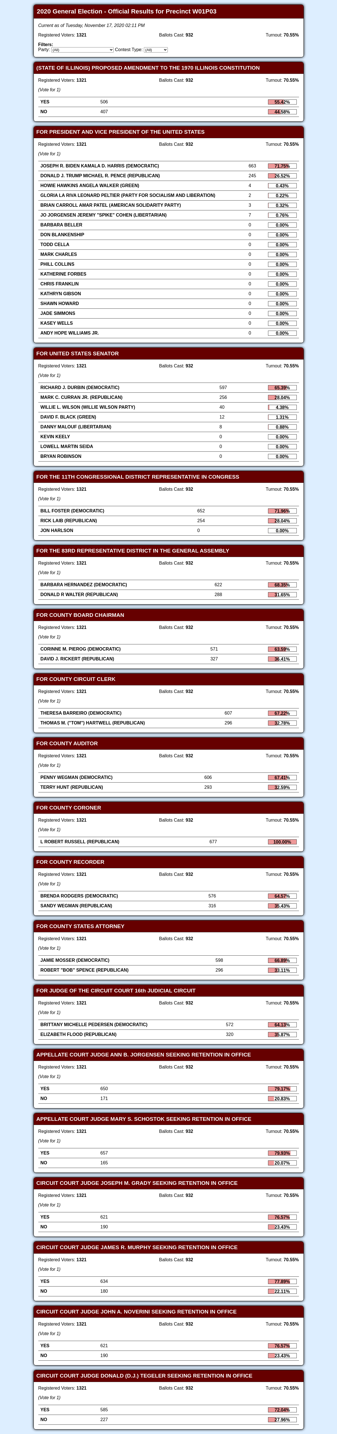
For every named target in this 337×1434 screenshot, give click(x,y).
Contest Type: (128, 49)
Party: (44, 49)
